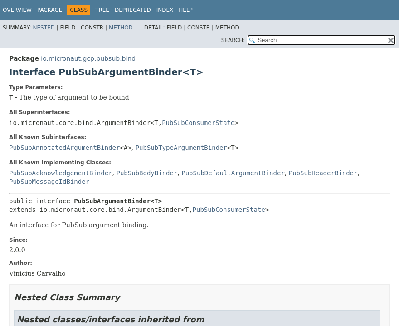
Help (186, 10)
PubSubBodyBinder (146, 173)
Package (49, 10)
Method (121, 27)
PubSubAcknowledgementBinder (60, 173)
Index (165, 10)
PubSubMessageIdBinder (49, 181)
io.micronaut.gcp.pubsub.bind (88, 58)
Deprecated (133, 10)
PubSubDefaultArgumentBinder (233, 173)
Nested (43, 27)
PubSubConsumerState (198, 122)
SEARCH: (233, 40)
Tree (102, 10)
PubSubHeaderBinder (323, 173)
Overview (17, 10)
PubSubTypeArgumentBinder (181, 147)
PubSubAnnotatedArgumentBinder (64, 147)
